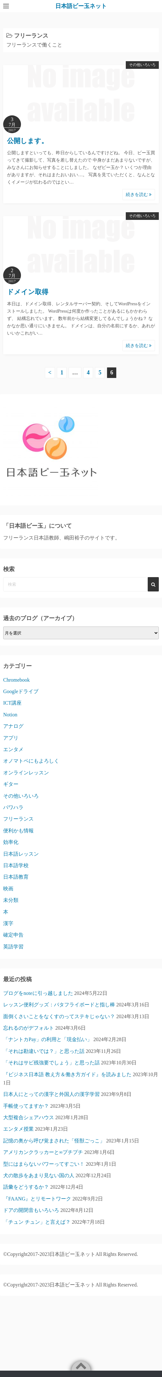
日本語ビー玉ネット (81, 6)
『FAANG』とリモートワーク (37, 1198)
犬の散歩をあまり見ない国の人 (38, 1175)
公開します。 (27, 141)
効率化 (10, 842)
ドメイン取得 (27, 292)
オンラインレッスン (26, 772)
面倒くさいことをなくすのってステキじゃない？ (59, 1016)
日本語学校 (16, 865)
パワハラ (13, 807)
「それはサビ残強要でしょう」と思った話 (51, 1062)
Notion (10, 714)
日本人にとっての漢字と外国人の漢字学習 (51, 1094)
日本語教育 (16, 877)
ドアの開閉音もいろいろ (31, 1210)
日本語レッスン (21, 854)
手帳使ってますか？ (26, 1106)
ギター (10, 784)
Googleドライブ (20, 691)
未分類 (10, 900)
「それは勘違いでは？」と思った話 (43, 1051)
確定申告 (13, 935)
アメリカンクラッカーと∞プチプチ (43, 1152)
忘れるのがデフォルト (28, 1028)
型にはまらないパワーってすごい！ (43, 1164)
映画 (8, 888)
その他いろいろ (142, 64)
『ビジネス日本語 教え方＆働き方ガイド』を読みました (67, 1074)
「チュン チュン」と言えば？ (37, 1222)
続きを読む (139, 194)
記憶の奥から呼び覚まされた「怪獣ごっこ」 (54, 1140)
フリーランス (18, 819)
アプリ (10, 738)
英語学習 (13, 946)
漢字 (8, 923)
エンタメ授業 (18, 1129)
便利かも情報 (18, 830)
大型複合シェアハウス (28, 1117)
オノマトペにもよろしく (31, 761)
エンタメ (13, 749)
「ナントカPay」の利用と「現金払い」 (47, 1039)
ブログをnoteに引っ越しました (38, 993)
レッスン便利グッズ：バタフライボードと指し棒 (59, 1004)
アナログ (13, 726)
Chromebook (16, 680)
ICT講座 (12, 703)
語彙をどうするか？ (26, 1187)
